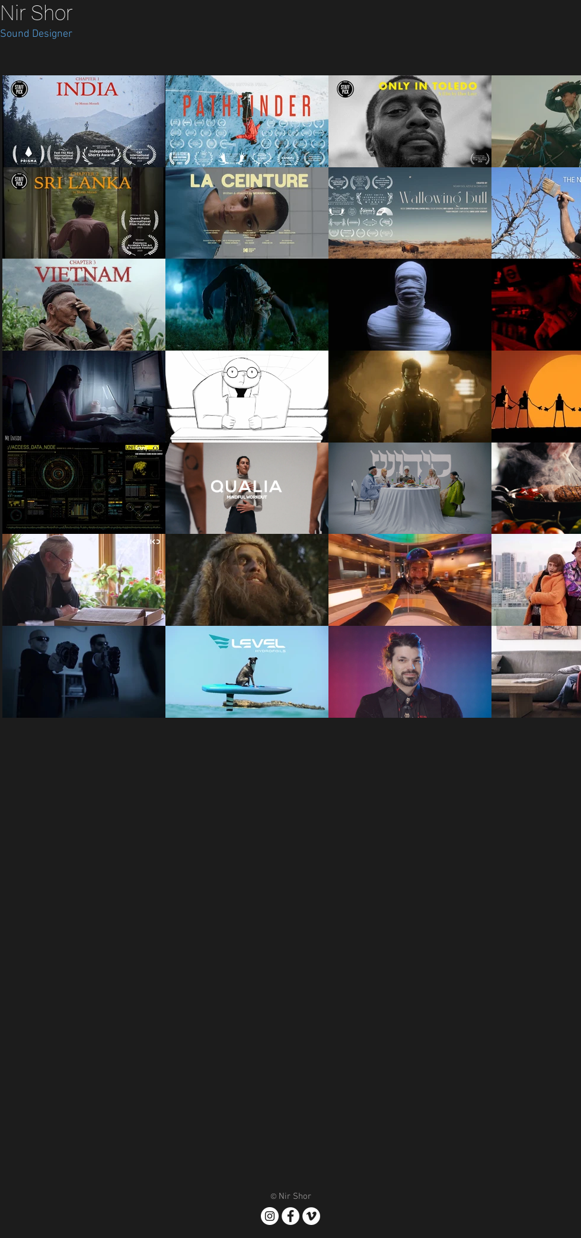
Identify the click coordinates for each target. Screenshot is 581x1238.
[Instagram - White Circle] (270, 1216)
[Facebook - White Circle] (290, 1216)
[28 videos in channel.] (290, 396)
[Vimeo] (311, 1216)
